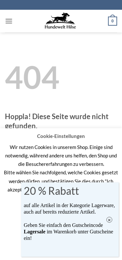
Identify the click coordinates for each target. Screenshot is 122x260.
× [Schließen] (109, 220)
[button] (9, 21)
